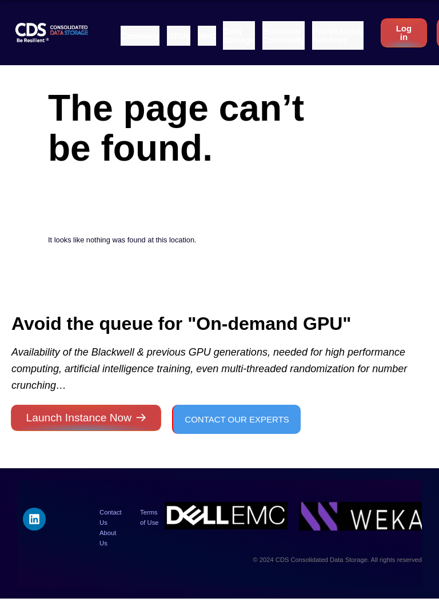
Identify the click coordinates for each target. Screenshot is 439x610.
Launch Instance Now (79, 418)
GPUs (178, 36)
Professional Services (338, 35)
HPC (207, 36)
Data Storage (239, 35)
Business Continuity (283, 35)
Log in (404, 32)
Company (140, 36)
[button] (140, 36)
